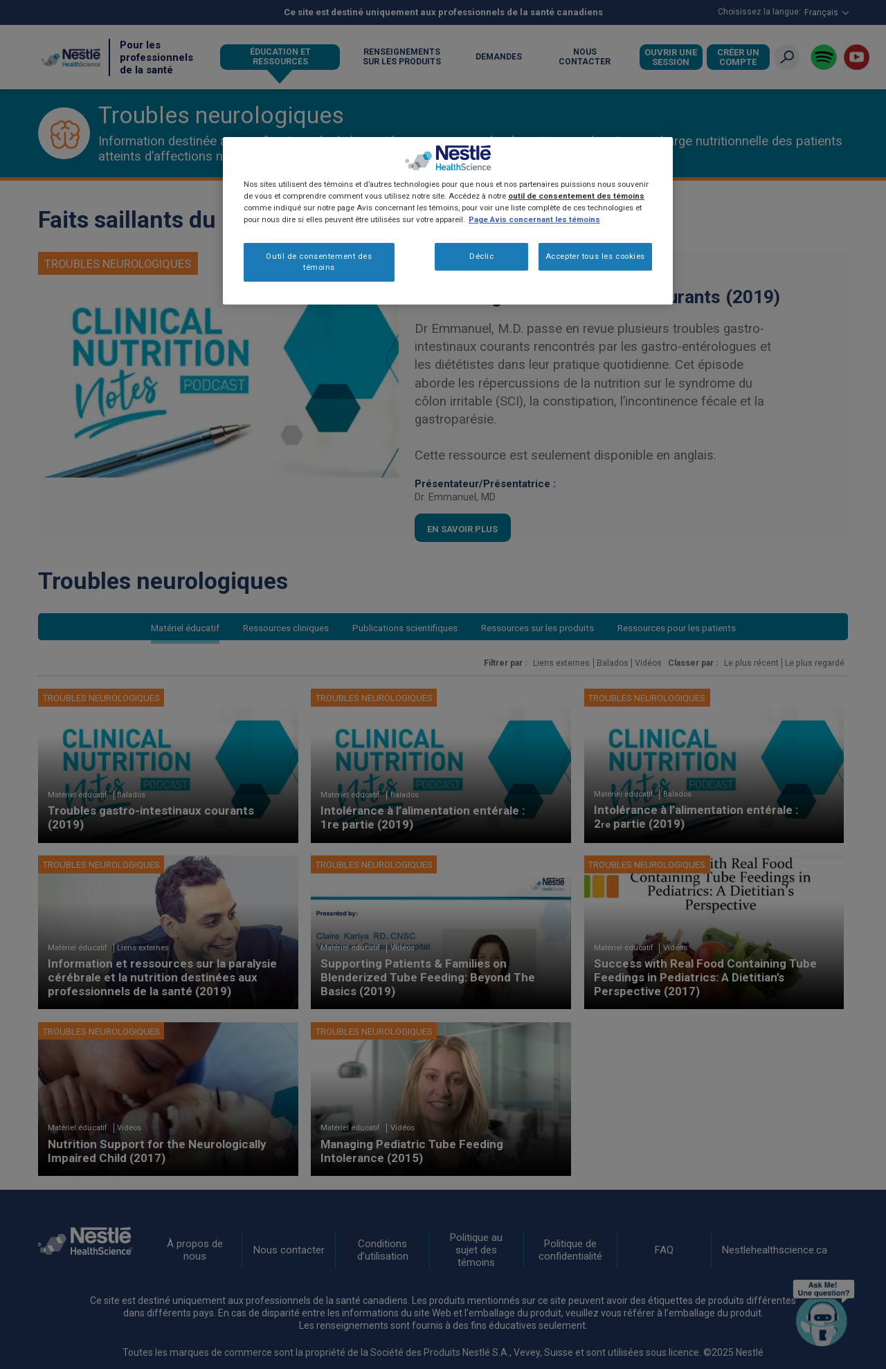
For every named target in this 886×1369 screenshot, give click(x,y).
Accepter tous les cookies (595, 256)
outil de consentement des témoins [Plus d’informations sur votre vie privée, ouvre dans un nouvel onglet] (576, 196)
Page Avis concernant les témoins (534, 219)
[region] (448, 221)
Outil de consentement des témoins (319, 261)
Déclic (481, 256)
